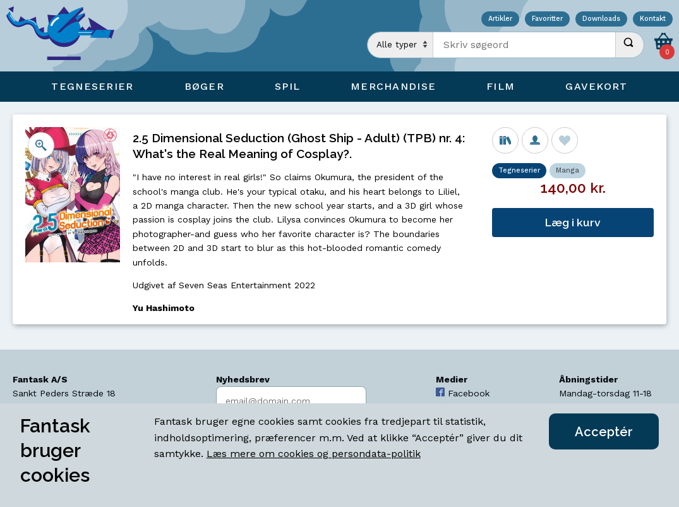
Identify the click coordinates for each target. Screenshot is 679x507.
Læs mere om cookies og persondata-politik (314, 454)
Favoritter (547, 19)
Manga (567, 170)
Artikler (500, 19)
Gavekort (596, 86)
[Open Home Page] (66, 35)
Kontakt (653, 19)
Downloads (601, 19)
